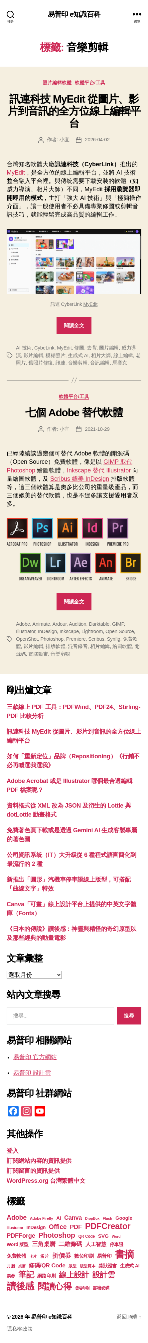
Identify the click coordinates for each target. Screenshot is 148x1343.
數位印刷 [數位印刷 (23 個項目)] (84, 1256)
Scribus (96, 639)
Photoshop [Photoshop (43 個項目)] (56, 1235)
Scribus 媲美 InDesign (79, 478)
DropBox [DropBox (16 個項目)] (92, 1218)
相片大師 (101, 355)
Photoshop (51, 639)
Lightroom (92, 631)
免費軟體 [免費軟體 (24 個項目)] (16, 1256)
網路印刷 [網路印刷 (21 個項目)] (46, 1275)
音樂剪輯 (77, 362)
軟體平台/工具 (90, 82)
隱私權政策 (20, 1329)
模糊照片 (55, 355)
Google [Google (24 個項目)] (123, 1218)
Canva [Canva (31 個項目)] (73, 1217)
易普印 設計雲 (32, 1072)
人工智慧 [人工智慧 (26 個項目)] (95, 1244)
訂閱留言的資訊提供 (33, 1170)
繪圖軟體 (122, 646)
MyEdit (16, 172)
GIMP (118, 624)
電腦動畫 (38, 654)
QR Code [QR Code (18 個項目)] (86, 1236)
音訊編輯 (100, 362)
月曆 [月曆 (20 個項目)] (11, 1265)
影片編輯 (33, 355)
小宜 (65, 139)
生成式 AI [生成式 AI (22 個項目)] (129, 1265)
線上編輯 (123, 355)
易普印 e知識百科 (74, 14)
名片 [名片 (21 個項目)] (44, 1256)
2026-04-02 (97, 139)
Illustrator (25, 631)
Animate (41, 624)
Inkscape (69, 631)
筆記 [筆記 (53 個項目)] (26, 1274)
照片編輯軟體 (57, 82)
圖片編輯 (109, 347)
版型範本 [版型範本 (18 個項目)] (87, 1266)
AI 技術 (24, 347)
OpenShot (27, 639)
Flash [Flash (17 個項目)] (107, 1218)
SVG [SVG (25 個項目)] (103, 1236)
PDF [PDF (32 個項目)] (76, 1226)
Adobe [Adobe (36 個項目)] (17, 1217)
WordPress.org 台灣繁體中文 (46, 1180)
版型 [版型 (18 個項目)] (72, 1266)
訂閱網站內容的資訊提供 (39, 1160)
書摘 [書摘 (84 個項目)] (124, 1254)
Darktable (99, 624)
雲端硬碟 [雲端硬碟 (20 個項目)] (100, 1287)
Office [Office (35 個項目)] (58, 1226)
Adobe (23, 624)
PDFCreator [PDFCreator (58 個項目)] (107, 1226)
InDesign (47, 631)
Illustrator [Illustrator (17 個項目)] (15, 1228)
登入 (12, 1150)
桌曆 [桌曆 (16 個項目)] (21, 1266)
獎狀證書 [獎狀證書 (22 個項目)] (107, 1265)
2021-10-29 (97, 429)
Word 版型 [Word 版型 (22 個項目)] (18, 1244)
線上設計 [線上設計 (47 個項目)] (74, 1274)
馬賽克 (119, 362)
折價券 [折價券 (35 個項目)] (61, 1255)
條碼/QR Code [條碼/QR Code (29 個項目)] (47, 1265)
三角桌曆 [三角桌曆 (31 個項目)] (44, 1244)
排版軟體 (55, 646)
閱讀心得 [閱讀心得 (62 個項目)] (55, 1286)
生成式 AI (78, 355)
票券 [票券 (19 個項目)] (11, 1276)
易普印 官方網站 (35, 1057)
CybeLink (44, 347)
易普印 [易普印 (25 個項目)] (104, 1256)
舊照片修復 (40, 362)
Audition (77, 624)
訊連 (61, 362)
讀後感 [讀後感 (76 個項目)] (20, 1286)
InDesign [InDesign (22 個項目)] (36, 1227)
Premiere (76, 639)
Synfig (113, 639)
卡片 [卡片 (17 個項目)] (33, 1256)
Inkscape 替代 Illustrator (99, 470)
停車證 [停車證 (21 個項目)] (116, 1244)
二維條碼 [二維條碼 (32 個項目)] (70, 1243)
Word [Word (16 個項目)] (116, 1236)
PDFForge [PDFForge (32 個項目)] (21, 1235)
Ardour (59, 624)
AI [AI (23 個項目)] (58, 1218)
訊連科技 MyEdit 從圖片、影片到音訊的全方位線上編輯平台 (74, 111)
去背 (92, 347)
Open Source (119, 631)
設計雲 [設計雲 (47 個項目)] (103, 1274)
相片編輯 (100, 646)
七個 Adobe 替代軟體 (73, 412)
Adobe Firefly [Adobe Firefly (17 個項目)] (41, 1218)
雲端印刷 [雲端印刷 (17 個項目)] (82, 1288)
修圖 (79, 347)
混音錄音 (77, 646)
